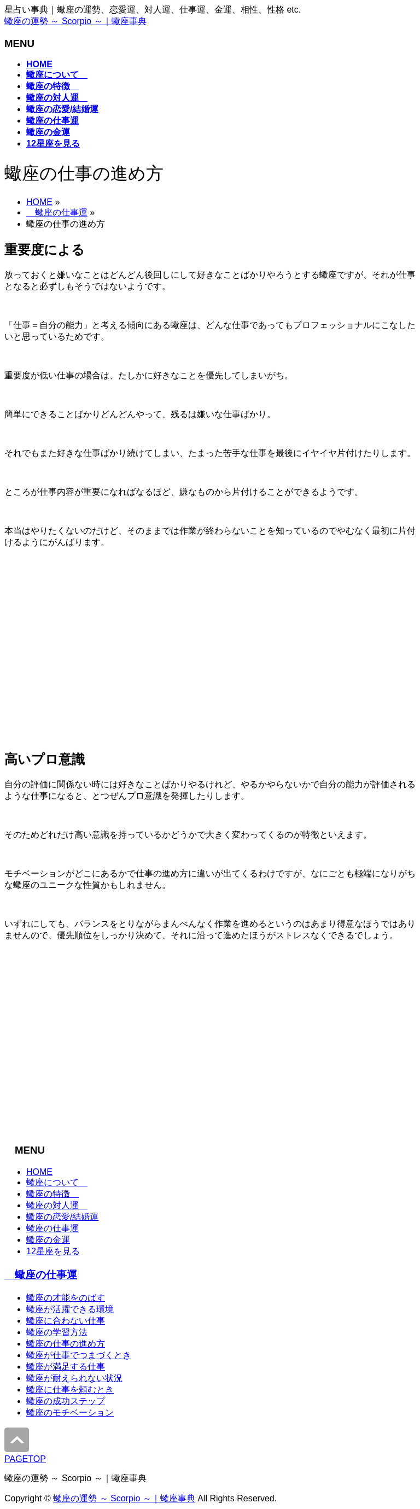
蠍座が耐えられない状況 (74, 1378)
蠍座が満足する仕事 (65, 1366)
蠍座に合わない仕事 (65, 1320)
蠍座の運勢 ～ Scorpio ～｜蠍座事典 (75, 21)
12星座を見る (53, 1251)
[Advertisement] (210, 653)
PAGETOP (25, 1459)
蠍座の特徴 (52, 1193)
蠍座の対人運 (57, 1205)
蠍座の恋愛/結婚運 (62, 1216)
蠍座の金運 (48, 1239)
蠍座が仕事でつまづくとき (78, 1355)
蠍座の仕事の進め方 (65, 1343)
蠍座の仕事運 (57, 212)
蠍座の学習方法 (57, 1332)
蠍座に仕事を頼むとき (70, 1389)
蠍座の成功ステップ (65, 1401)
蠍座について (57, 1182)
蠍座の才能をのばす (65, 1297)
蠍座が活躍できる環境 (70, 1309)
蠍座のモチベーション (70, 1412)
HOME (39, 202)
